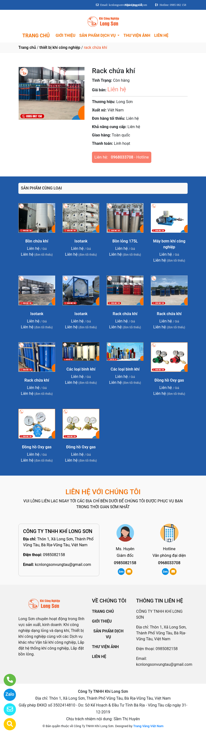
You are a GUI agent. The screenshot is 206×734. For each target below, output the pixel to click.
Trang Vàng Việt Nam (148, 726)
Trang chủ (27, 47)
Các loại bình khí (80, 369)
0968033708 (122, 157)
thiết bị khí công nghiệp (59, 47)
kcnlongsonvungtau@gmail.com (63, 564)
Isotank (80, 241)
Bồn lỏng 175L (125, 241)
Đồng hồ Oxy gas (169, 380)
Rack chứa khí (125, 313)
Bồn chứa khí (36, 241)
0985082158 (54, 554)
